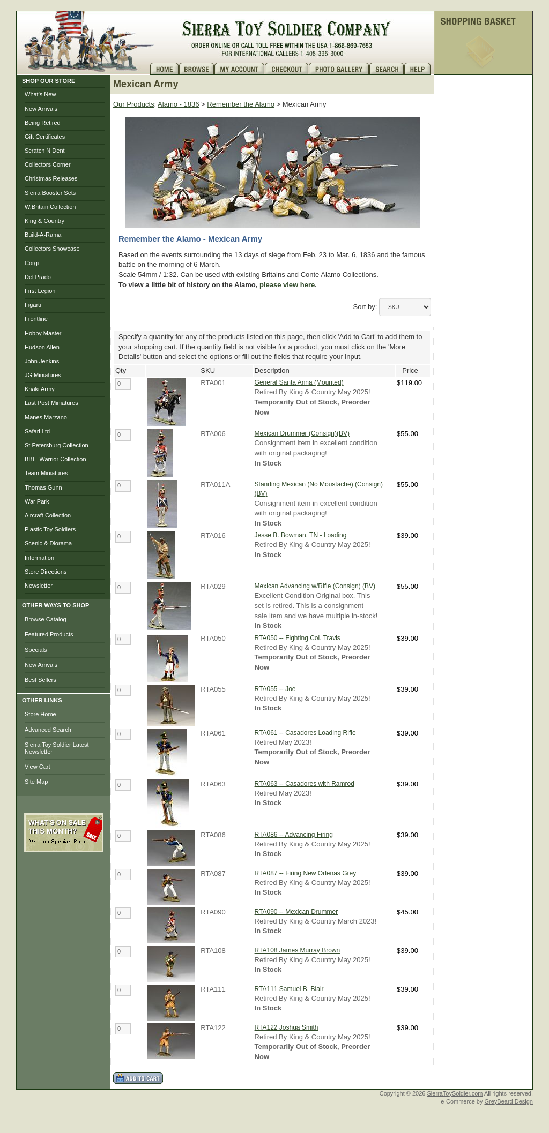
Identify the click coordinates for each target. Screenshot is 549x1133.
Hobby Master (43, 333)
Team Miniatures (46, 473)
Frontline (36, 319)
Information (39, 557)
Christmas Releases (51, 178)
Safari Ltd (37, 431)
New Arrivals (41, 109)
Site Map (36, 781)
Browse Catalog (45, 619)
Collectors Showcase (52, 248)
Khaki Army (40, 389)
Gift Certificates (45, 136)
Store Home (40, 714)
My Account (239, 69)
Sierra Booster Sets (50, 193)
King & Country (44, 220)
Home (164, 69)
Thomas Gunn (43, 487)
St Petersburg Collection (56, 445)
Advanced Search (48, 729)
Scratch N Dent (45, 150)
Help (418, 69)
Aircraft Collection (48, 515)
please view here (287, 285)
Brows (196, 69)
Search (386, 69)
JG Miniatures (43, 375)
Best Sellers (40, 680)
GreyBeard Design (509, 1101)
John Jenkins (42, 361)
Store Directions (45, 571)
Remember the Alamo (240, 104)
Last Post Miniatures (51, 403)
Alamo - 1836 (178, 104)
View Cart (37, 766)
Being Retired (43, 122)
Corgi (32, 263)
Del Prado (38, 277)
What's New (40, 94)
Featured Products (49, 634)
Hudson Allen (42, 347)
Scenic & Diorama (48, 543)
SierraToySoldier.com (455, 1093)
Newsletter (39, 585)
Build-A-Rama (43, 234)
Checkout (287, 69)
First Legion (40, 291)
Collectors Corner (48, 164)
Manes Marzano (46, 417)
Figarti (33, 305)
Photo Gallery (339, 69)
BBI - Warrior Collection (55, 459)
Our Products (133, 104)
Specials (36, 650)
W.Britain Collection (50, 207)
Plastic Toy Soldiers (50, 529)
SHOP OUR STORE (48, 81)
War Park (37, 501)
